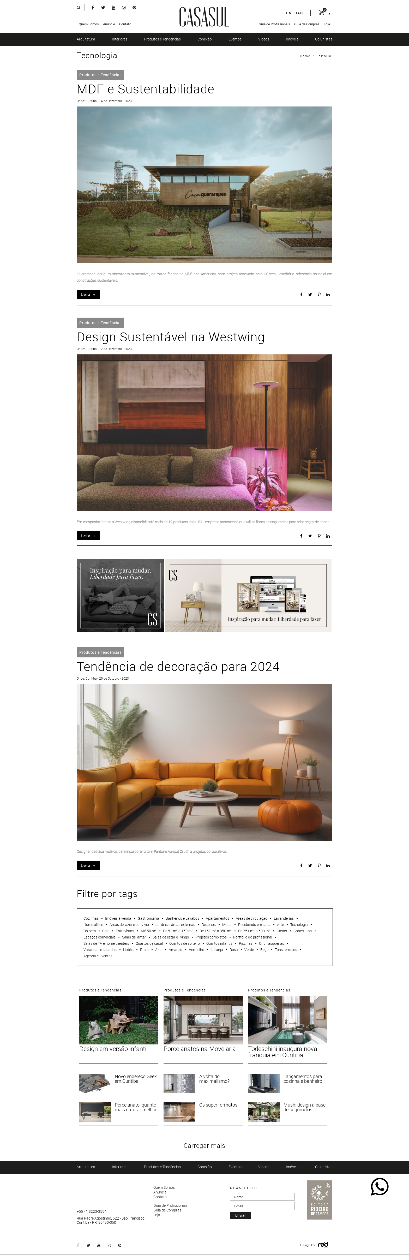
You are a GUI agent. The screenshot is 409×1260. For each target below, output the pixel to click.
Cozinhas (91, 918)
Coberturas (302, 930)
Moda (227, 924)
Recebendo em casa (254, 924)
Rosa (234, 949)
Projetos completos (211, 937)
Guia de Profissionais (274, 24)
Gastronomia (148, 918)
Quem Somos (89, 24)
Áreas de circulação (251, 918)
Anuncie (109, 24)
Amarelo (175, 949)
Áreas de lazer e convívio (129, 924)
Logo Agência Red (323, 1245)
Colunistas (323, 39)
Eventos (235, 39)
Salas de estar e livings (171, 937)
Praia (144, 949)
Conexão (204, 39)
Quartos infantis (219, 943)
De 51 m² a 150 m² (178, 930)
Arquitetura (86, 39)
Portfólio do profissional (252, 937)
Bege (264, 949)
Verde (249, 949)
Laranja (217, 949)
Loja (327, 24)
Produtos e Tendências (162, 39)
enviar (240, 1215)
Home (305, 56)
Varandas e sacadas (100, 949)
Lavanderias (284, 918)
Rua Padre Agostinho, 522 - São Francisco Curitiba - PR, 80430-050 (111, 1220)
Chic (105, 930)
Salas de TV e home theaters (106, 943)
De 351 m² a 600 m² (254, 930)
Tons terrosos (286, 949)
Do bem (89, 930)
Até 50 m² (149, 930)
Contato (125, 24)
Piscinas (245, 943)
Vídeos (263, 39)
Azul (158, 949)
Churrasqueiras (271, 943)
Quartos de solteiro (184, 943)
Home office (93, 924)
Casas (282, 930)
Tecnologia (299, 924)
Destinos (209, 924)
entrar (294, 12)
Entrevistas (125, 930)
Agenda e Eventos (97, 955)
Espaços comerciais (99, 937)
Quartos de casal (149, 943)
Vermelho (196, 949)
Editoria (323, 56)
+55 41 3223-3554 (91, 1211)
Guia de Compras (307, 24)
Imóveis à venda (118, 918)
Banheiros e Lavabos (182, 918)
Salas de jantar (134, 937)
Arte (280, 924)
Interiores (119, 39)
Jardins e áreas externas (175, 924)
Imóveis (292, 39)
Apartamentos (217, 918)
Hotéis (128, 949)
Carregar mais (204, 1145)
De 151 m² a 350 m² (216, 930)
